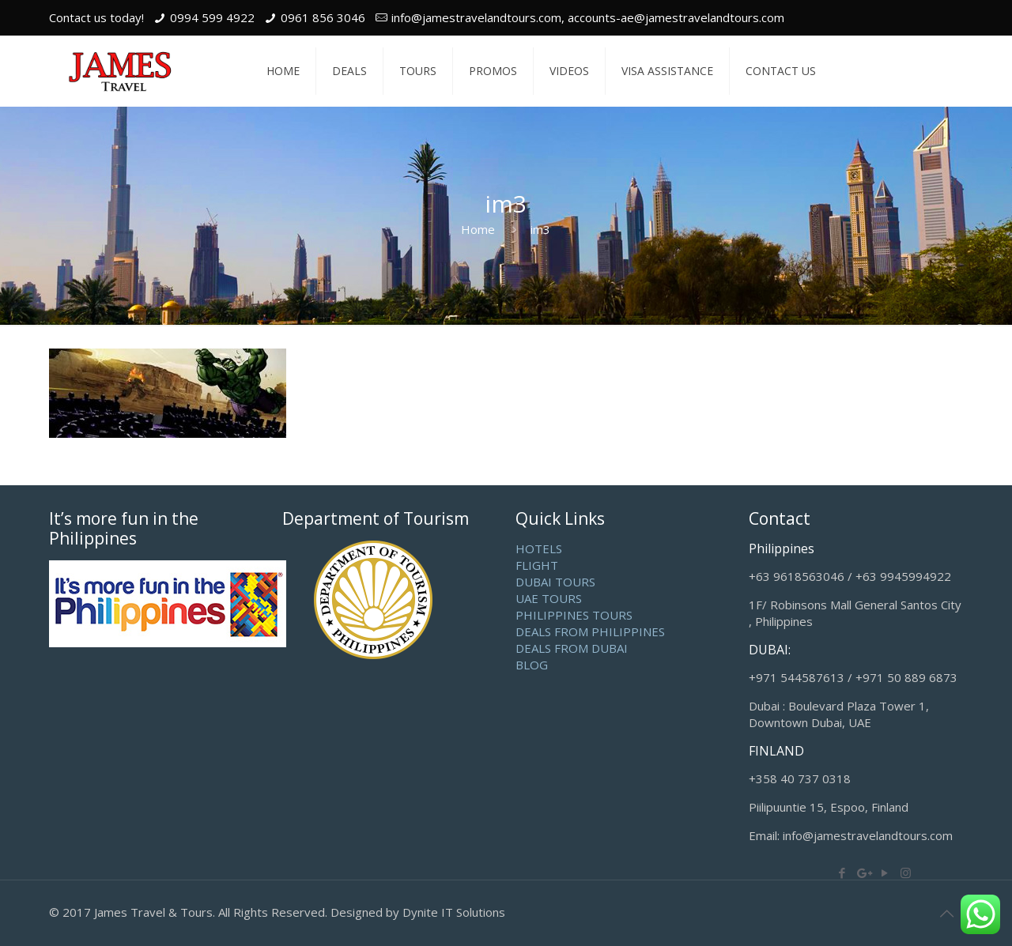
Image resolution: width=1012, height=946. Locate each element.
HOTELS (538, 548)
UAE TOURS (548, 598)
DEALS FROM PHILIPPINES (590, 631)
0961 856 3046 (323, 17)
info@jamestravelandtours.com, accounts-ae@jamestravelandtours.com (587, 17)
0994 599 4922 (212, 17)
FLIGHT (536, 565)
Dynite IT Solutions (453, 912)
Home (478, 229)
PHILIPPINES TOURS (573, 615)
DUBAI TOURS (555, 582)
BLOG (531, 665)
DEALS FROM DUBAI (571, 648)
